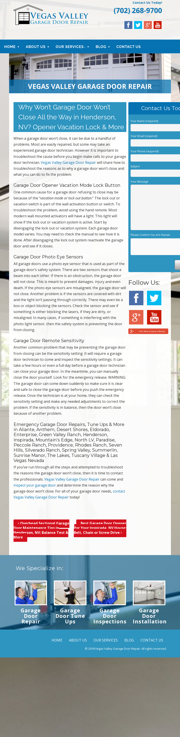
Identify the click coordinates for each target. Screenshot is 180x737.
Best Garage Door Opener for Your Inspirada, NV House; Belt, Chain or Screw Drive (100, 528)
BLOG (101, 47)
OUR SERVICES (70, 47)
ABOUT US (35, 47)
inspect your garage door (35, 485)
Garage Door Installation (150, 616)
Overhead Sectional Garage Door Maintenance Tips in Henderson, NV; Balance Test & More (41, 530)
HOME (10, 47)
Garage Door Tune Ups (70, 616)
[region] (90, 73)
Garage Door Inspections (110, 616)
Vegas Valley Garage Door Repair (68, 162)
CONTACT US (128, 47)
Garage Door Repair (31, 616)
